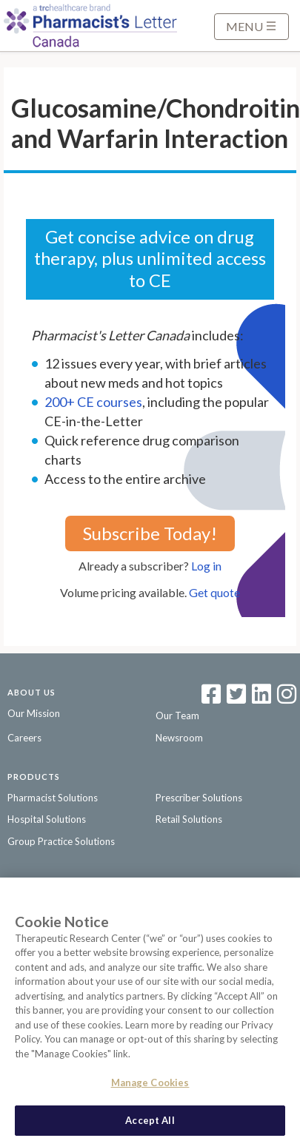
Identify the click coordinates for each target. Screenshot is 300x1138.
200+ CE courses (93, 402)
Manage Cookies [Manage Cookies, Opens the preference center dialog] (150, 1087)
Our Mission (33, 713)
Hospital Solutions (46, 819)
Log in (206, 566)
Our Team (177, 715)
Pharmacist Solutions (52, 798)
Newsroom (179, 738)
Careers (24, 738)
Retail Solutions (189, 819)
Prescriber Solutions (199, 798)
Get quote (214, 592)
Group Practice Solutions (61, 841)
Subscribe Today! (150, 533)
